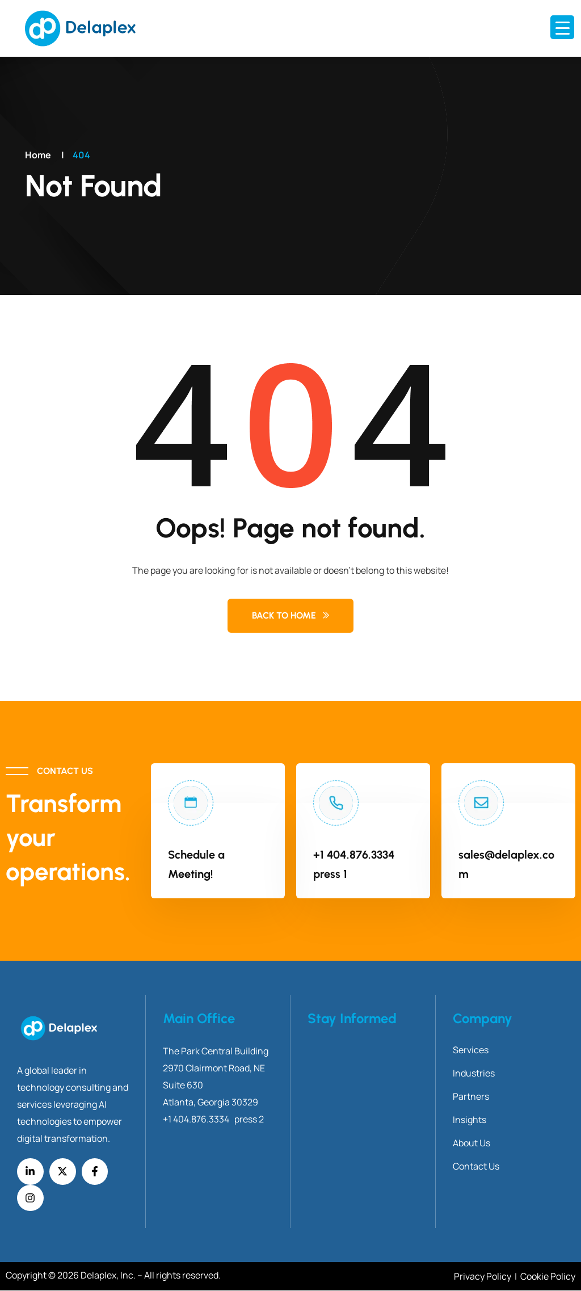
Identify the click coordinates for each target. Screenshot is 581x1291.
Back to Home (284, 615)
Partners (471, 1096)
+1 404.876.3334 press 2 (213, 1119)
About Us (471, 1143)
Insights (469, 1119)
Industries (474, 1073)
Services (471, 1050)
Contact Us (476, 1166)
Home (38, 155)
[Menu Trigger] (562, 27)
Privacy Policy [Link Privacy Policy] (483, 1277)
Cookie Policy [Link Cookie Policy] (547, 1277)
